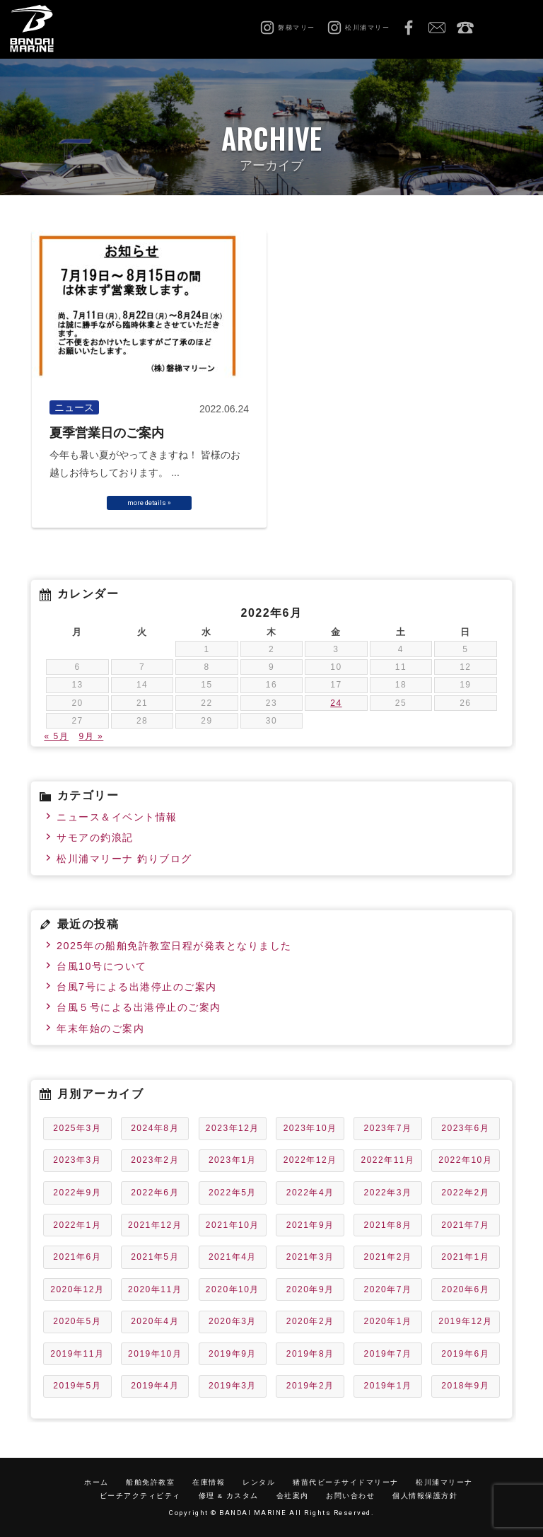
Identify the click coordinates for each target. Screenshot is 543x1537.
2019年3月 (233, 1386)
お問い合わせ (437, 28)
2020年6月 (465, 1289)
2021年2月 (388, 1257)
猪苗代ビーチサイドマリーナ (346, 1482)
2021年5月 (155, 1257)
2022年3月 (388, 1192)
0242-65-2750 (465, 28)
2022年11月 (387, 1160)
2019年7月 (388, 1354)
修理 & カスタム (229, 1496)
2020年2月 (310, 1321)
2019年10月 (155, 1354)
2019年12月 (465, 1321)
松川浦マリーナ (444, 1482)
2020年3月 (233, 1321)
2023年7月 (388, 1128)
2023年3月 (77, 1160)
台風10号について (102, 966)
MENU (514, 28)
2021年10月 (232, 1225)
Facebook (409, 28)
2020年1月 (388, 1321)
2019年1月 (388, 1386)
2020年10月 (232, 1289)
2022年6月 (155, 1192)
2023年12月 (232, 1128)
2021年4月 (233, 1257)
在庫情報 (208, 1482)
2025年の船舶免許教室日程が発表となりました (174, 945)
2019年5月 (77, 1386)
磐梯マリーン (47, 28)
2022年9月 (77, 1192)
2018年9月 (465, 1386)
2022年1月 (77, 1225)
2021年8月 (388, 1225)
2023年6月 (465, 1128)
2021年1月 (465, 1257)
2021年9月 (310, 1225)
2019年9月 (233, 1354)
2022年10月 (465, 1160)
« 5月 (56, 736)
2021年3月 (310, 1257)
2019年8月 (310, 1354)
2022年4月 (310, 1192)
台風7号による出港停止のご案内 (137, 986)
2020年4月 (155, 1321)
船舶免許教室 (150, 1482)
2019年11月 (77, 1354)
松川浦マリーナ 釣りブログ (124, 858)
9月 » (91, 736)
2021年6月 (77, 1257)
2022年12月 (310, 1160)
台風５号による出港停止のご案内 (139, 1007)
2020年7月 (388, 1289)
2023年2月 (155, 1160)
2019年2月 (310, 1386)
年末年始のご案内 (100, 1028)
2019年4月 (155, 1386)
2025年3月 (77, 1128)
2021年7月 (465, 1225)
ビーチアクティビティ (140, 1496)
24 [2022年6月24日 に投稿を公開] (335, 703)
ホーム (96, 1482)
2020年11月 (155, 1289)
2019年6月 (465, 1354)
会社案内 (292, 1496)
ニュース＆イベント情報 (117, 817)
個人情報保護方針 (424, 1496)
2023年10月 (310, 1128)
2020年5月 (77, 1321)
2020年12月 (77, 1289)
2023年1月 (233, 1160)
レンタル (259, 1482)
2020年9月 (310, 1289)
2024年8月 (155, 1128)
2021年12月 (155, 1225)
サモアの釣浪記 (95, 837)
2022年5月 (233, 1192)
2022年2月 (465, 1192)
